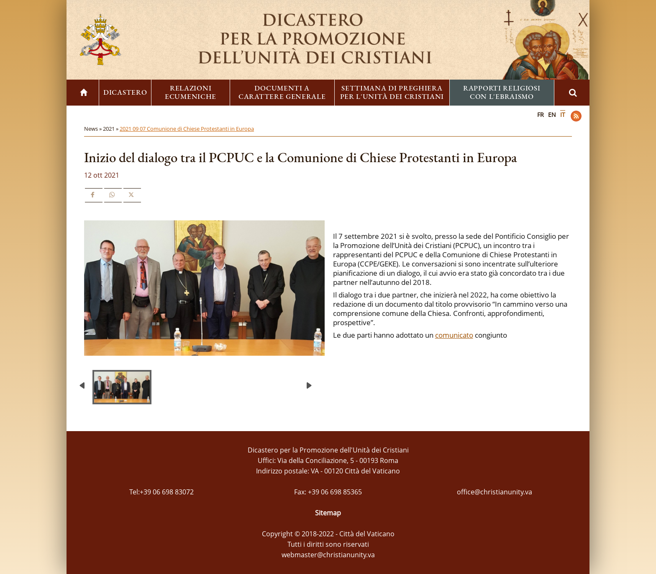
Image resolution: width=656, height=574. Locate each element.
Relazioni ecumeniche (190, 92)
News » (93, 128)
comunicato (454, 335)
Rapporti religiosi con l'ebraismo (502, 92)
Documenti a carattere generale (282, 92)
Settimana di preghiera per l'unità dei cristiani (392, 92)
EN (552, 115)
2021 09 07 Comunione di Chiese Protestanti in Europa (187, 128)
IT (562, 115)
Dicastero (125, 92)
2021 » (111, 128)
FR (540, 115)
